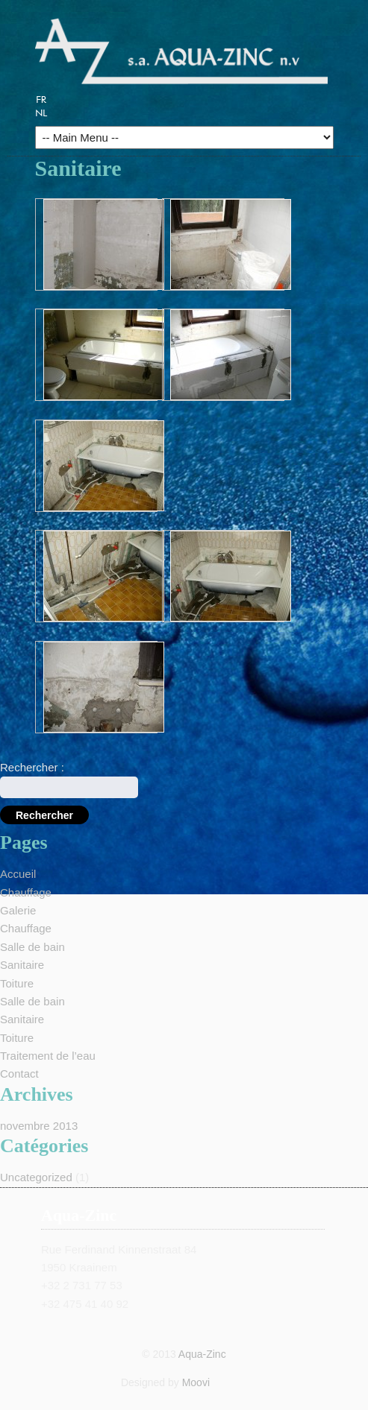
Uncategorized (36, 1177)
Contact (19, 1073)
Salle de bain (32, 946)
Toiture (17, 983)
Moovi (196, 1382)
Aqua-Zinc (202, 1354)
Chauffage (26, 892)
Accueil (18, 873)
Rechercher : (32, 767)
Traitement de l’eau (48, 1055)
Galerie (18, 910)
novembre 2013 (39, 1125)
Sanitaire (22, 964)
